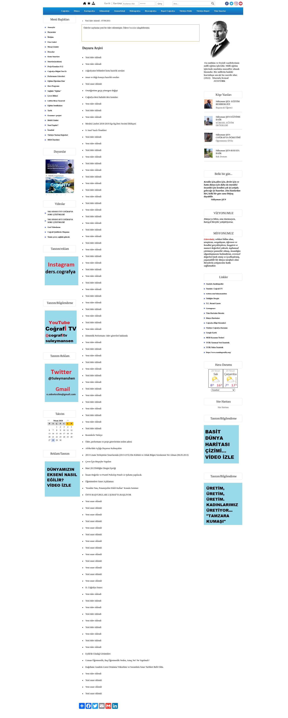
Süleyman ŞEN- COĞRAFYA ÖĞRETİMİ (228, 136)
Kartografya (89, 11)
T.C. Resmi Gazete (213, 303)
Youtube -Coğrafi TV (214, 289)
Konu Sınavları (54, 57)
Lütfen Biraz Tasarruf (56, 101)
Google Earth (211, 333)
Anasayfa (51, 27)
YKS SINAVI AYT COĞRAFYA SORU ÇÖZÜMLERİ (60, 220)
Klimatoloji (104, 11)
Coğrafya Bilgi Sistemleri (216, 323)
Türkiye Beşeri (203, 11)
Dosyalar (51, 52)
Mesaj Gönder (53, 47)
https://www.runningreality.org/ (218, 352)
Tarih (50, 111)
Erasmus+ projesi (54, 115)
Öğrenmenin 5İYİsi (224, 141)
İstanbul (51, 130)
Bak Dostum (221, 156)
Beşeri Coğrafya (168, 11)
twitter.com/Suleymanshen (216, 294)
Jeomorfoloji (119, 11)
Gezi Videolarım (54, 227)
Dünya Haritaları (213, 318)
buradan (132, 28)
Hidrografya (135, 11)
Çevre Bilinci (53, 96)
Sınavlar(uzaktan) (55, 62)
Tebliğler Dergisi (212, 298)
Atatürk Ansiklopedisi (214, 284)
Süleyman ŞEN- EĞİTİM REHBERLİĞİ (228, 102)
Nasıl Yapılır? (53, 125)
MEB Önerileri (54, 140)
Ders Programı (53, 86)
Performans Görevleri (56, 76)
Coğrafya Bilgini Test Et (57, 71)
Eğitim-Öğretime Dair (56, 81)
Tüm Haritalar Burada (215, 313)
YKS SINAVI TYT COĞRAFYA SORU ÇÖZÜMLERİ (60, 213)
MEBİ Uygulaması (56, 175)
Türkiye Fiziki (185, 11)
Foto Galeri (52, 42)
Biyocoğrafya (150, 11)
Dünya (77, 11)
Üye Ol (107, 3)
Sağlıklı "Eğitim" (54, 91)
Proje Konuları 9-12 (55, 67)
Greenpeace (210, 308)
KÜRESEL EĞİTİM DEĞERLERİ (225, 124)
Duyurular (52, 32)
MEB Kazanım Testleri (215, 338)
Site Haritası (223, 407)
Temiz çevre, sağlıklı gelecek (59, 237)
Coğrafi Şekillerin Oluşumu (58, 232)
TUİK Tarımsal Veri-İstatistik (217, 343)
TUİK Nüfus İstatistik (214, 347)
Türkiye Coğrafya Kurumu (217, 328)
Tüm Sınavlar (220, 11)
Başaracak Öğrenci (224, 107)
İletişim (50, 37)
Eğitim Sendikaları (55, 106)
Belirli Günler (53, 120)
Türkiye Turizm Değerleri (58, 135)
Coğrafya (65, 11)
